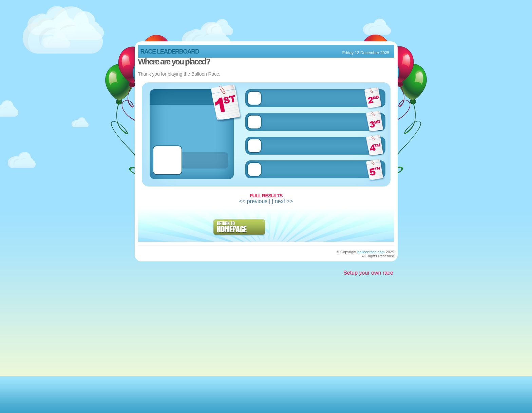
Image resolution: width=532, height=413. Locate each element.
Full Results (266, 195)
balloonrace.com (371, 252)
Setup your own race (368, 273)
